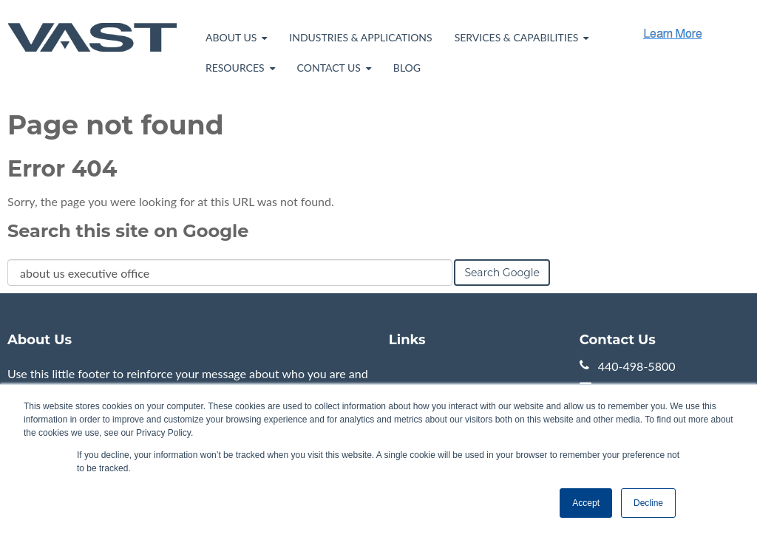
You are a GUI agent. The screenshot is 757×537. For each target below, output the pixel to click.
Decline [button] (648, 503)
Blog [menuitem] (407, 67)
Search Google (502, 272)
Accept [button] (586, 503)
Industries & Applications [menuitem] (360, 37)
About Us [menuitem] (231, 37)
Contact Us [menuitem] (329, 67)
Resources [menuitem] (235, 67)
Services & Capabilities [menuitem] (517, 37)
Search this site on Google (127, 231)
